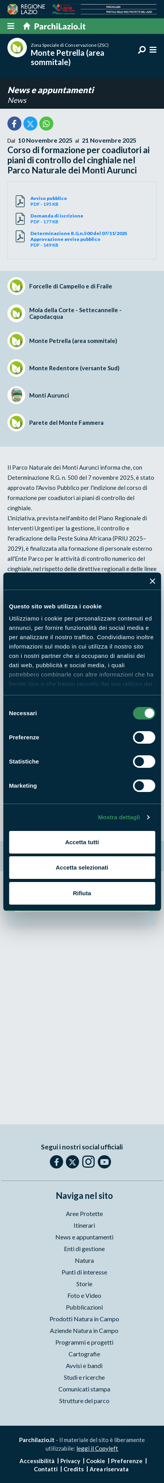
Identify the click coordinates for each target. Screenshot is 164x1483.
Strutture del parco (84, 1400)
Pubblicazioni (84, 1307)
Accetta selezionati (82, 867)
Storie (84, 1283)
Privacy (70, 1460)
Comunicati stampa (84, 1389)
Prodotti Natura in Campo (84, 1318)
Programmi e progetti (84, 1342)
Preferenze (127, 1460)
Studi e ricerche (84, 1377)
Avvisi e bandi (84, 1365)
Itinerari (84, 1225)
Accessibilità (37, 1460)
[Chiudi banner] (152, 581)
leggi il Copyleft (97, 1448)
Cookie (95, 1460)
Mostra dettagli (119, 817)
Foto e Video (84, 1295)
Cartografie (84, 1354)
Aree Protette (84, 1213)
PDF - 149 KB (89, 239)
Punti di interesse (84, 1272)
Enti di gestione (84, 1248)
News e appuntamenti (50, 90)
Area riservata (109, 1468)
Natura (84, 1260)
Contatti (46, 1468)
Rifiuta (82, 893)
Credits (73, 1468)
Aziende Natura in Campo (84, 1330)
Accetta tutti (82, 842)
